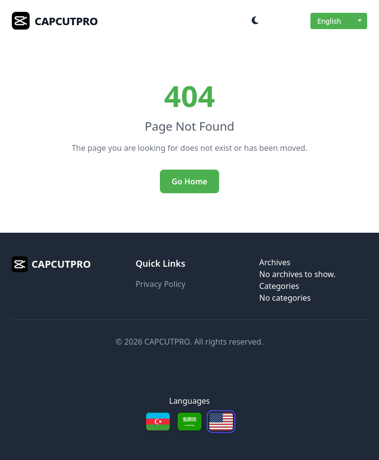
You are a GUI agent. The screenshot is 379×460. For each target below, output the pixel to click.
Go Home (189, 181)
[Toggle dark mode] (255, 21)
